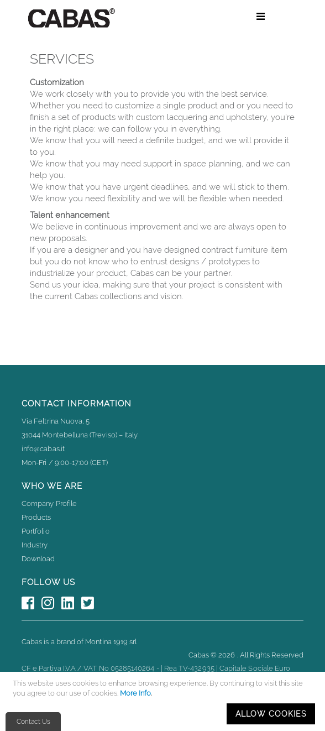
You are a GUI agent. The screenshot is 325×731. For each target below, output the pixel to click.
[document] (164, 701)
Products (36, 517)
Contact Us (33, 721)
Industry (35, 545)
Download (38, 559)
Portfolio (36, 531)
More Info (135, 693)
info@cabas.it (43, 449)
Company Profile (49, 503)
